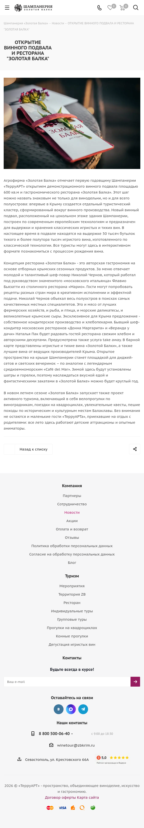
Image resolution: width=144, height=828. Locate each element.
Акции (72, 520)
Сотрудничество (72, 504)
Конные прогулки (72, 636)
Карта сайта (88, 797)
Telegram (83, 709)
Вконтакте (59, 709)
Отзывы (72, 537)
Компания (72, 485)
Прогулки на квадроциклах (72, 627)
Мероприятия (72, 586)
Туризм (72, 575)
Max (71, 709)
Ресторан (72, 602)
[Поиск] (135, 8)
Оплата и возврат (72, 529)
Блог (72, 562)
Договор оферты (60, 797)
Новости (72, 512)
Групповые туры (72, 619)
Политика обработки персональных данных (72, 545)
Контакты (72, 657)
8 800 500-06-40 (54, 733)
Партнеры (72, 495)
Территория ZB (72, 594)
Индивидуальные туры (72, 611)
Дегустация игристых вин (72, 644)
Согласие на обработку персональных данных (72, 554)
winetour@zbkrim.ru (76, 745)
